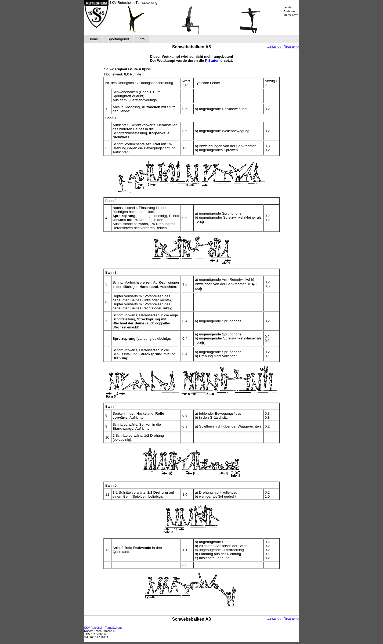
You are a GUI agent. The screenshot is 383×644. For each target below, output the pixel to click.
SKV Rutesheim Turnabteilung (103, 627)
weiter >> (274, 47)
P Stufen (212, 61)
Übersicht (291, 47)
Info (141, 39)
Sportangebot (118, 39)
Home (93, 39)
